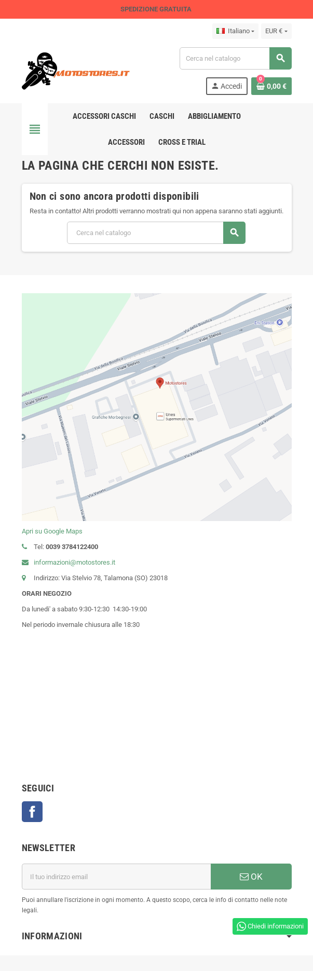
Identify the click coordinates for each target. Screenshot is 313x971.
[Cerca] (235, 58)
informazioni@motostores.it (68, 562)
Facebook (32, 811)
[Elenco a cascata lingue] (235, 31)
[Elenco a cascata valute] (276, 31)
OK (251, 876)
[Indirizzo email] (116, 877)
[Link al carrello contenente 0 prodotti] (271, 86)
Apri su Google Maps (52, 531)
